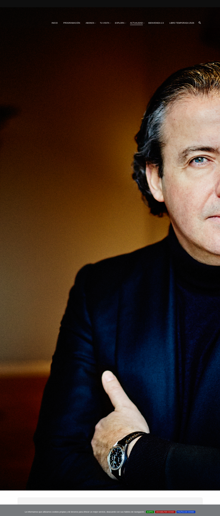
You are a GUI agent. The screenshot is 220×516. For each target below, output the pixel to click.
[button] (200, 23)
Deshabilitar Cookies (165, 512)
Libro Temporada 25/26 (181, 23)
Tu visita (104, 23)
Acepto (150, 512)
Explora (119, 23)
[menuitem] (54, 23)
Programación (71, 23)
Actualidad (136, 23)
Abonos (90, 23)
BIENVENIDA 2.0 (156, 23)
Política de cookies (186, 512)
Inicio (55, 23)
